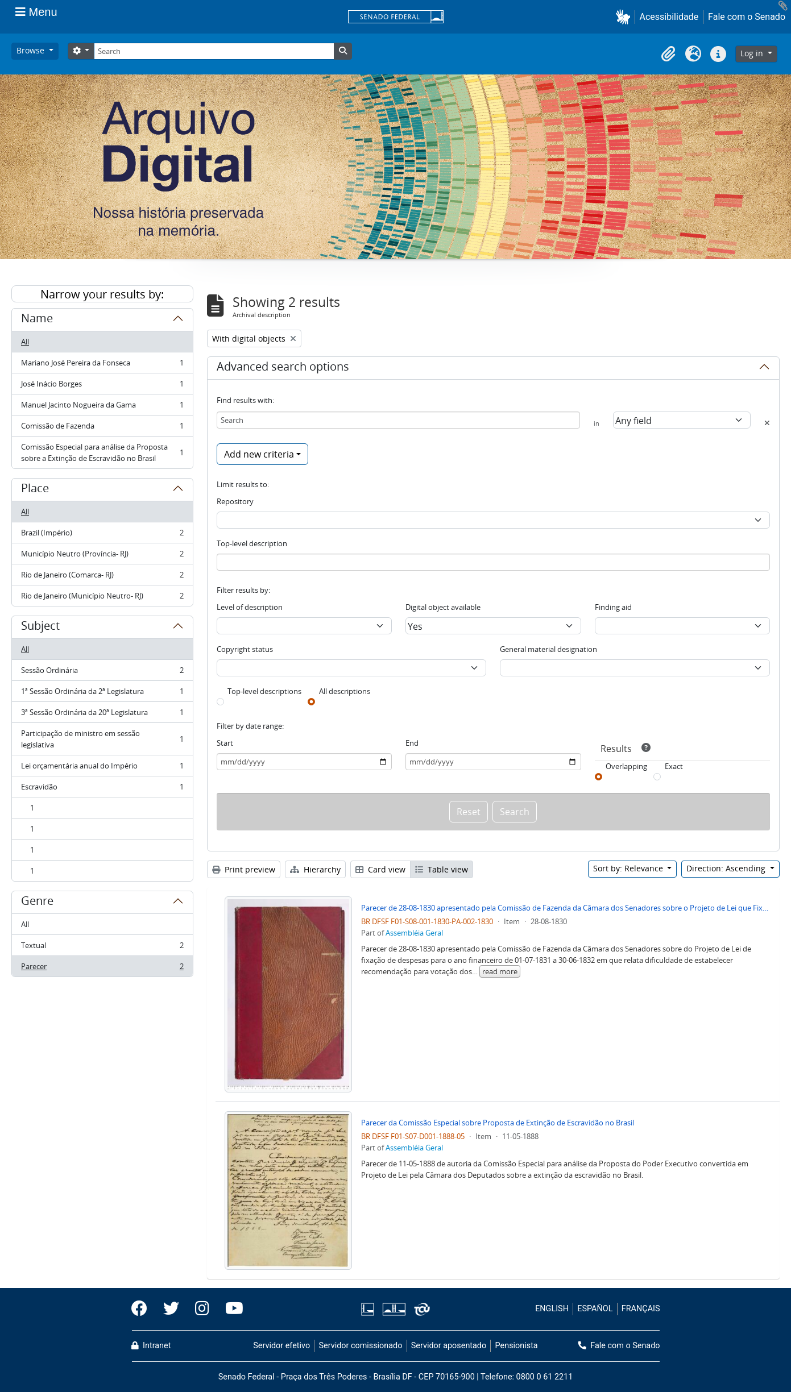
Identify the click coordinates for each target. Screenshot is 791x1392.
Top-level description (252, 543)
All (25, 341)
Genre (37, 902)
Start (225, 743)
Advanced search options (283, 368)
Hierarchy (315, 869)
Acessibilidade (669, 16)
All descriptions (344, 691)
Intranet (151, 1346)
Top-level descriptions (264, 691)
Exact (674, 766)
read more (499, 971)
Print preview (243, 869)
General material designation (548, 649)
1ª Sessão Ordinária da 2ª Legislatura (102, 693)
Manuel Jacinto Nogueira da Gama (102, 407)
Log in (752, 53)
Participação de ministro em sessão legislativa (102, 739)
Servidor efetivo (281, 1346)
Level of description (250, 607)
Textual (102, 948)
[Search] (214, 51)
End (412, 743)
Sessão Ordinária (102, 672)
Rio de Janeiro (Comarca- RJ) (102, 577)
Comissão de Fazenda (102, 428)
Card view (380, 869)
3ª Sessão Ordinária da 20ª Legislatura (102, 715)
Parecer (102, 969)
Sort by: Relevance (629, 868)
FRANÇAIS (641, 1309)
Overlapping (626, 766)
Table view (441, 869)
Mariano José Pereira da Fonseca (102, 365)
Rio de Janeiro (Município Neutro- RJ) (102, 598)
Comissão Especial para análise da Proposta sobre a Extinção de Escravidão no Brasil (102, 452)
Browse (31, 50)
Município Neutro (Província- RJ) (102, 556)
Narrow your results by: (102, 294)
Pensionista (516, 1346)
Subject (40, 627)
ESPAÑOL (594, 1309)
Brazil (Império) (102, 535)
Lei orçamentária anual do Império (102, 768)
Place (35, 490)
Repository (235, 501)
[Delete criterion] (767, 423)
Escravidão (102, 789)
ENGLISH (552, 1309)
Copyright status (245, 649)
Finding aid (613, 607)
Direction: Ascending (727, 868)
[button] (625, 16)
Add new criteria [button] (259, 454)
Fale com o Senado (746, 16)
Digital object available (443, 607)
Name (37, 320)
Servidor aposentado (448, 1346)
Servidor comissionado (360, 1346)
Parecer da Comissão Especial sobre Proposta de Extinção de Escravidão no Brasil (497, 1122)
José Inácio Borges (102, 386)
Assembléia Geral (414, 933)
